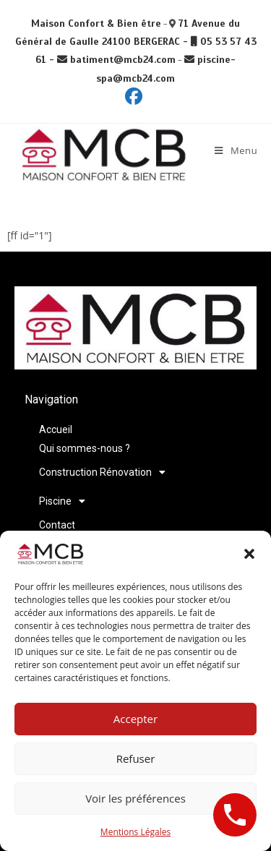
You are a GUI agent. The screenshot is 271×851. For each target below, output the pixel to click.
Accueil (55, 429)
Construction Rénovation (102, 472)
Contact (57, 525)
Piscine (62, 501)
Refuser (135, 758)
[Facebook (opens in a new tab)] (136, 96)
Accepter (135, 718)
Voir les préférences (135, 798)
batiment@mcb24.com (123, 60)
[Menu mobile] (236, 150)
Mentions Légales (135, 832)
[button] (249, 554)
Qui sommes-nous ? (84, 448)
